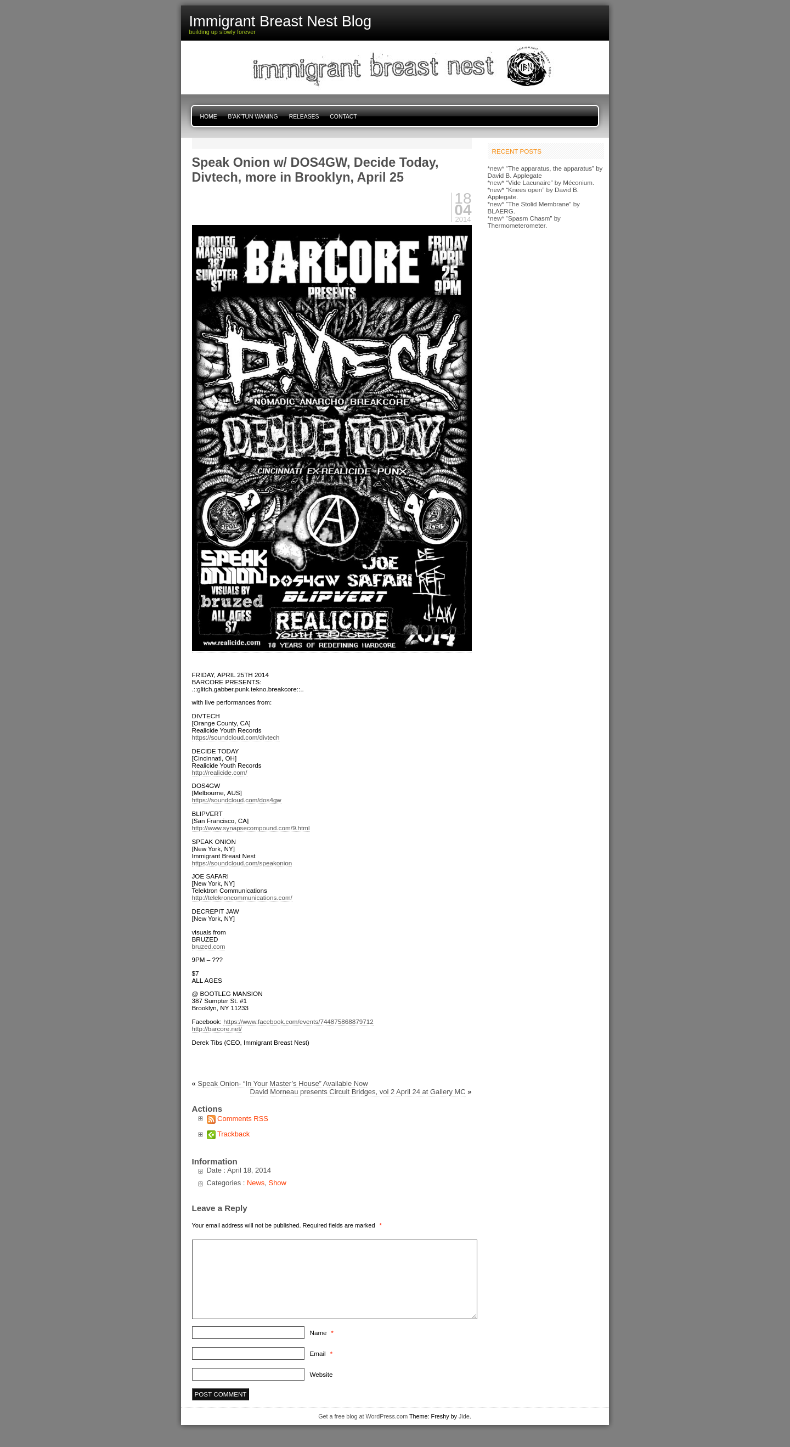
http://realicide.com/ (219, 772)
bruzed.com (208, 946)
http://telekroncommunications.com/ (242, 897)
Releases (304, 117)
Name (322, 1332)
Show (277, 1183)
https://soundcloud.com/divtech (236, 737)
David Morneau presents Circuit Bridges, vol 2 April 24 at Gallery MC (358, 1092)
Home (208, 117)
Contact (343, 117)
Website (321, 1374)
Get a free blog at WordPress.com (363, 1416)
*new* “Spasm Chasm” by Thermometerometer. (524, 222)
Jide (464, 1416)
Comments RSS (242, 1118)
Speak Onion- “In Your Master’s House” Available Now (283, 1083)
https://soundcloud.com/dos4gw (236, 799)
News (255, 1183)
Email (321, 1353)
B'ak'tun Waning (253, 117)
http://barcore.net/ (217, 1028)
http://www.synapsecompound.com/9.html (251, 827)
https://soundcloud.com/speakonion (242, 862)
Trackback (233, 1134)
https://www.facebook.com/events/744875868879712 (298, 1021)
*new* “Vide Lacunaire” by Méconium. (541, 182)
